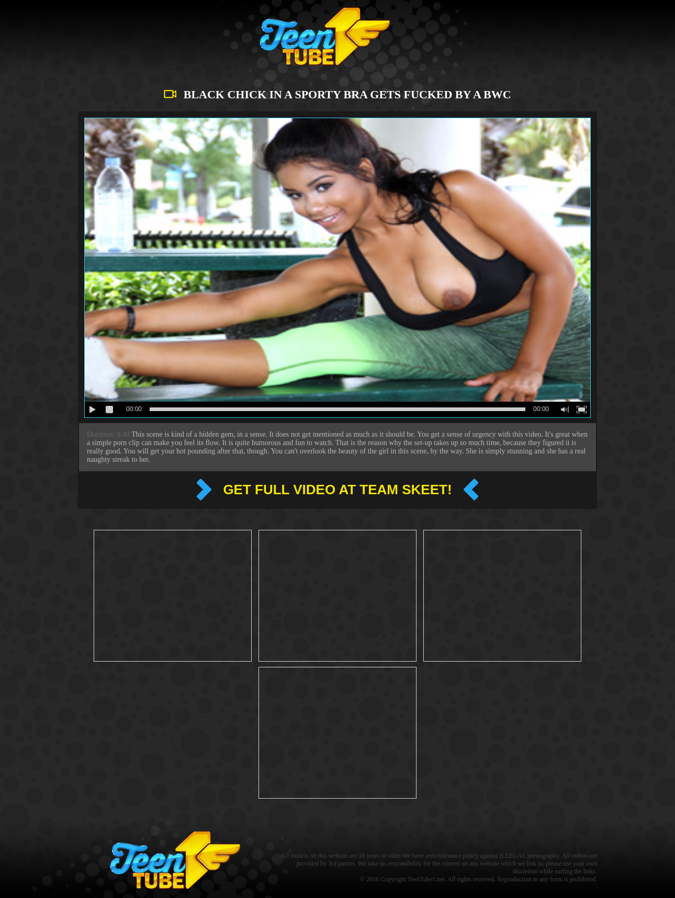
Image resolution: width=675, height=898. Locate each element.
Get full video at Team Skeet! (337, 489)
